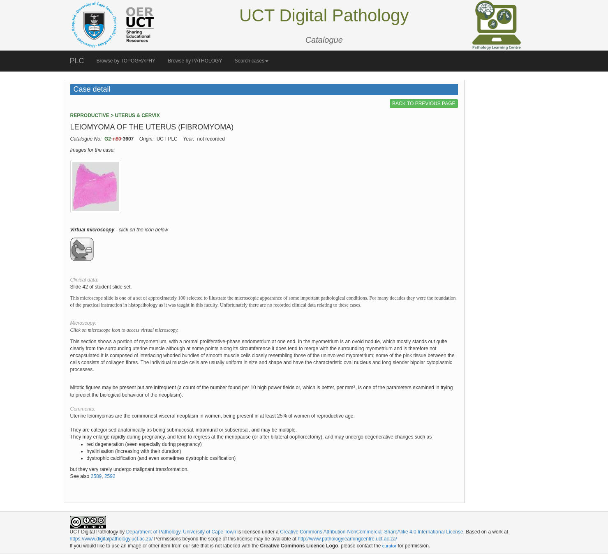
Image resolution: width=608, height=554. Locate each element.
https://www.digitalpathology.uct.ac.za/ (111, 539)
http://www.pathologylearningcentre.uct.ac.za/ (347, 539)
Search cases (251, 61)
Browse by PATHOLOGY (195, 61)
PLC (77, 61)
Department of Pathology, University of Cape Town (181, 532)
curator (389, 545)
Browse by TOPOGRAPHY (126, 61)
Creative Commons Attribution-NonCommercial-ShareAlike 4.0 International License (371, 532)
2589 (96, 476)
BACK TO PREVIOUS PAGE (423, 103)
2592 (110, 476)
